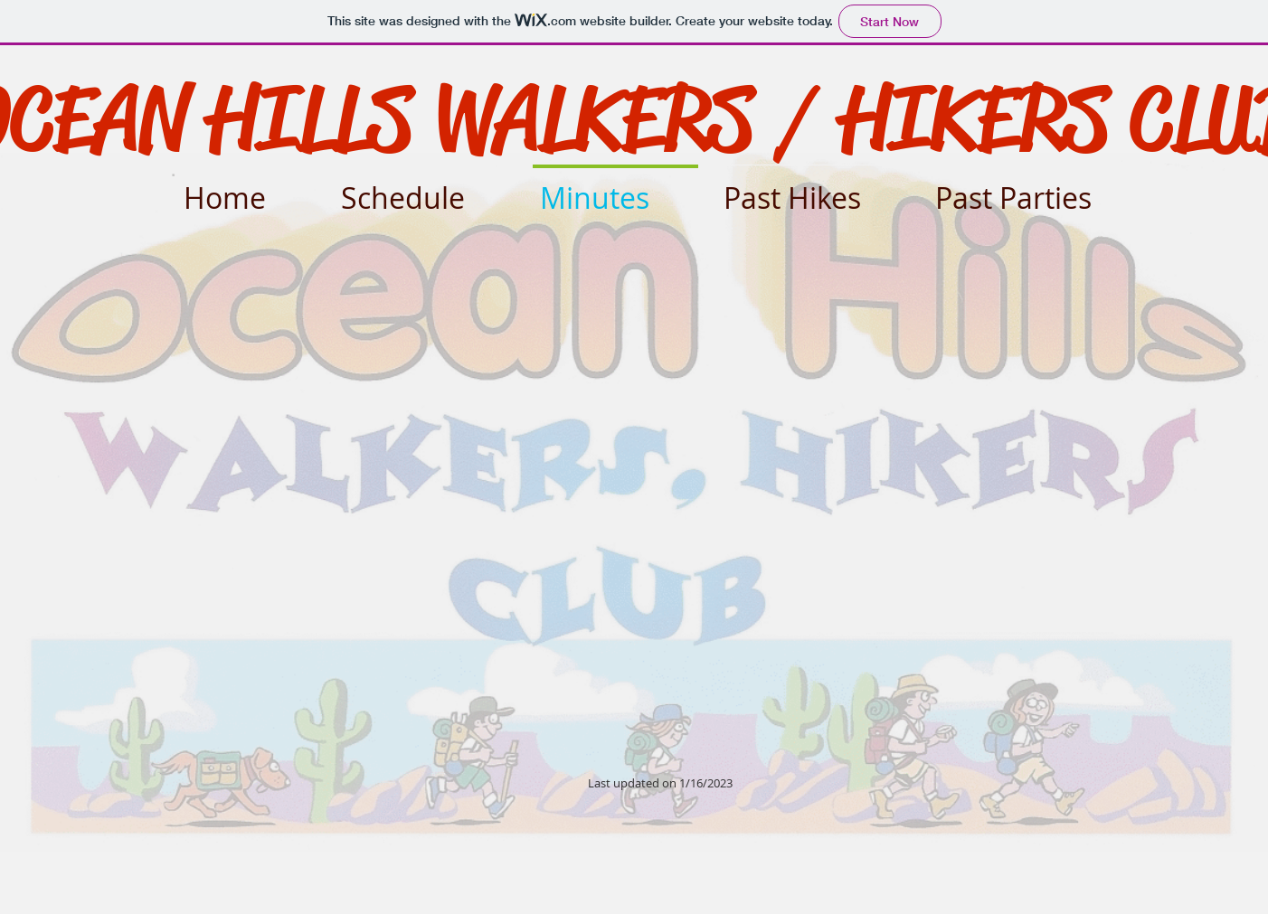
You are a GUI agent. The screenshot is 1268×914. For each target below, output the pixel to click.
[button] (813, 189)
